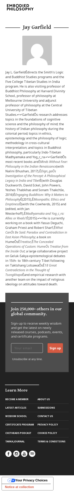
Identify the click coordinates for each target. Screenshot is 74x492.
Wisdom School (16, 416)
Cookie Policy (47, 433)
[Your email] (27, 348)
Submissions (46, 407)
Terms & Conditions (51, 441)
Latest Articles (15, 407)
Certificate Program (19, 424)
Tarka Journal (15, 441)
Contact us (45, 416)
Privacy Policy (47, 424)
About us (43, 399)
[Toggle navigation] (62, 7)
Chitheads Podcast (18, 433)
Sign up (55, 348)
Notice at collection (19, 487)
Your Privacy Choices (31, 480)
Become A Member (16, 399)
